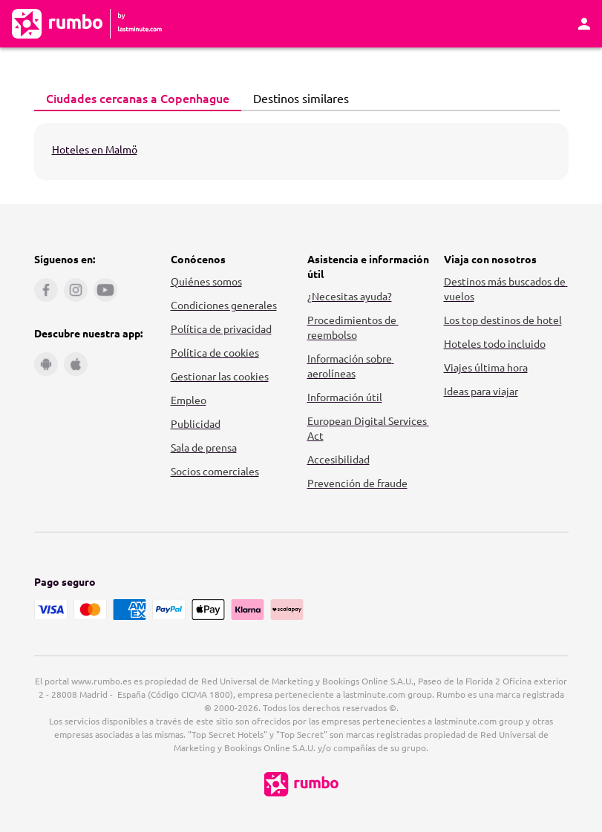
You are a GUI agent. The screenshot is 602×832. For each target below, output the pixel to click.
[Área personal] (584, 24)
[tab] (137, 98)
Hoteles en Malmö (94, 149)
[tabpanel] (301, 151)
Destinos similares (297, 97)
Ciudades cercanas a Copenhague (133, 98)
